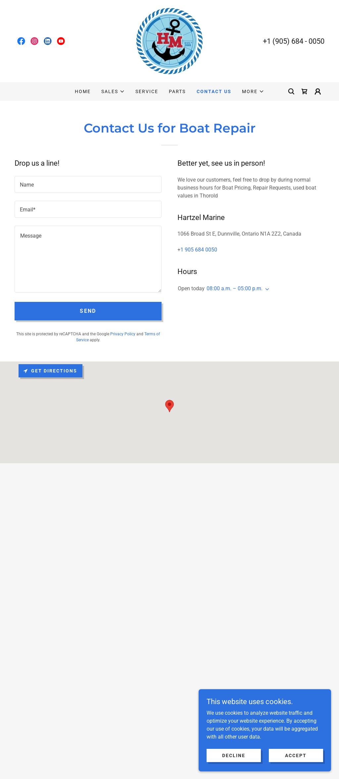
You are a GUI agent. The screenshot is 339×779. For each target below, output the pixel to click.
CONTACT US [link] (214, 91)
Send (88, 311)
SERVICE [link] (146, 91)
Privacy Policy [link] (122, 334)
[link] (21, 41)
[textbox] (88, 184)
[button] (113, 91)
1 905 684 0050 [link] (198, 250)
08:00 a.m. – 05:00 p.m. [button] (235, 288)
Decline (233, 755)
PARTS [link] (177, 91)
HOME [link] (83, 91)
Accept (296, 755)
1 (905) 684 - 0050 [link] (295, 41)
